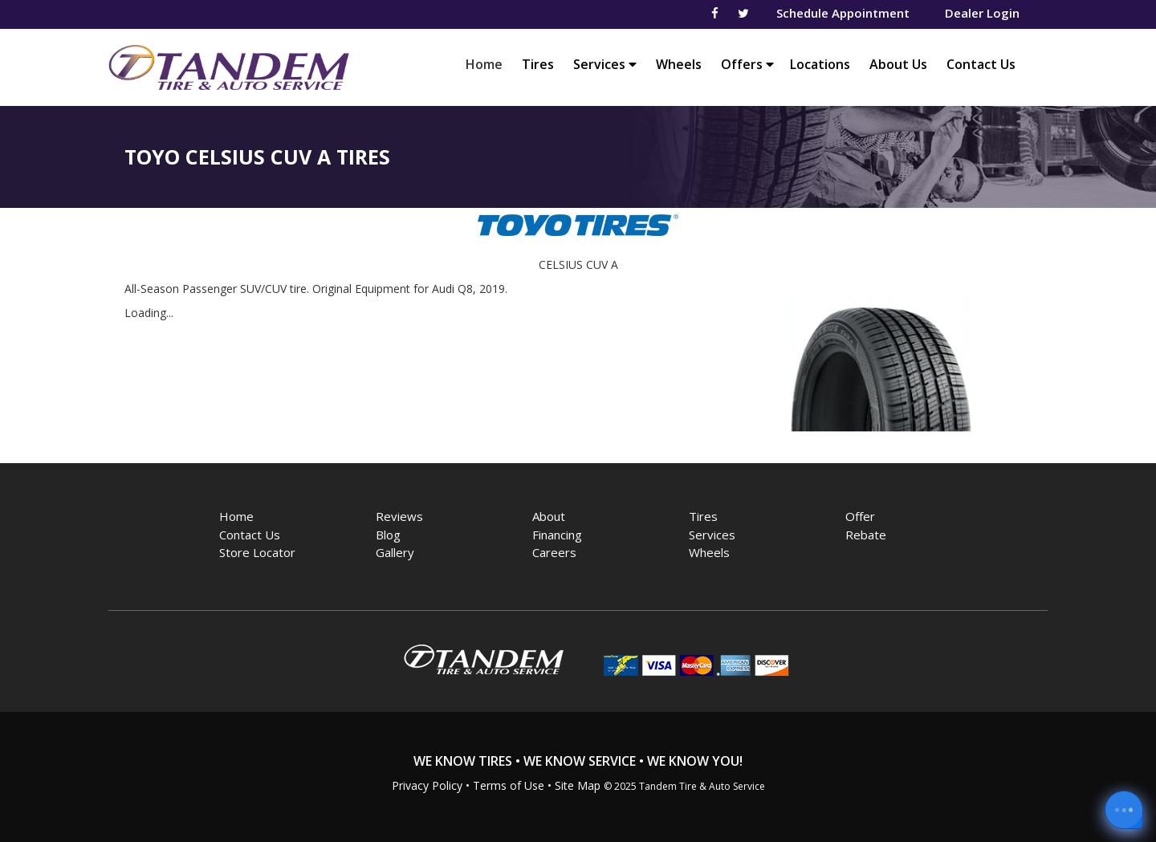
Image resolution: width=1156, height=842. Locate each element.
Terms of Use (508, 785)
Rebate (865, 535)
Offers (747, 64)
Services (605, 64)
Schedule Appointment (843, 13)
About (548, 516)
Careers (554, 552)
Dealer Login (982, 13)
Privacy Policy (427, 785)
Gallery (395, 552)
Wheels (679, 64)
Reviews (399, 516)
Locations (820, 64)
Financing (557, 535)
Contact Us (981, 64)
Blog (388, 535)
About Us (898, 64)
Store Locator (257, 552)
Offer (860, 516)
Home (488, 64)
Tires (538, 64)
